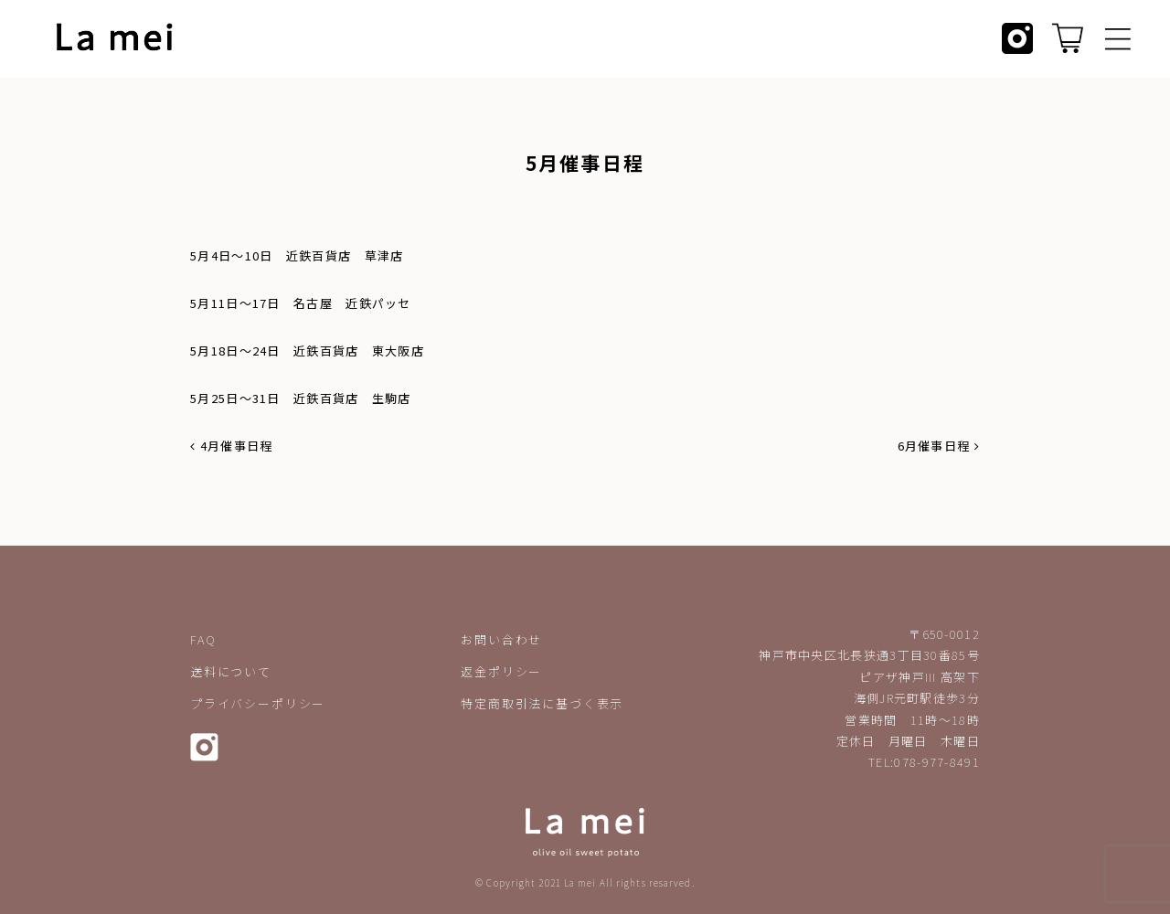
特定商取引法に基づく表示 (542, 703)
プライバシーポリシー (257, 703)
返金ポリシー (501, 671)
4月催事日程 (231, 445)
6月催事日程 (939, 445)
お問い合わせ (501, 639)
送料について (230, 671)
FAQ (203, 639)
